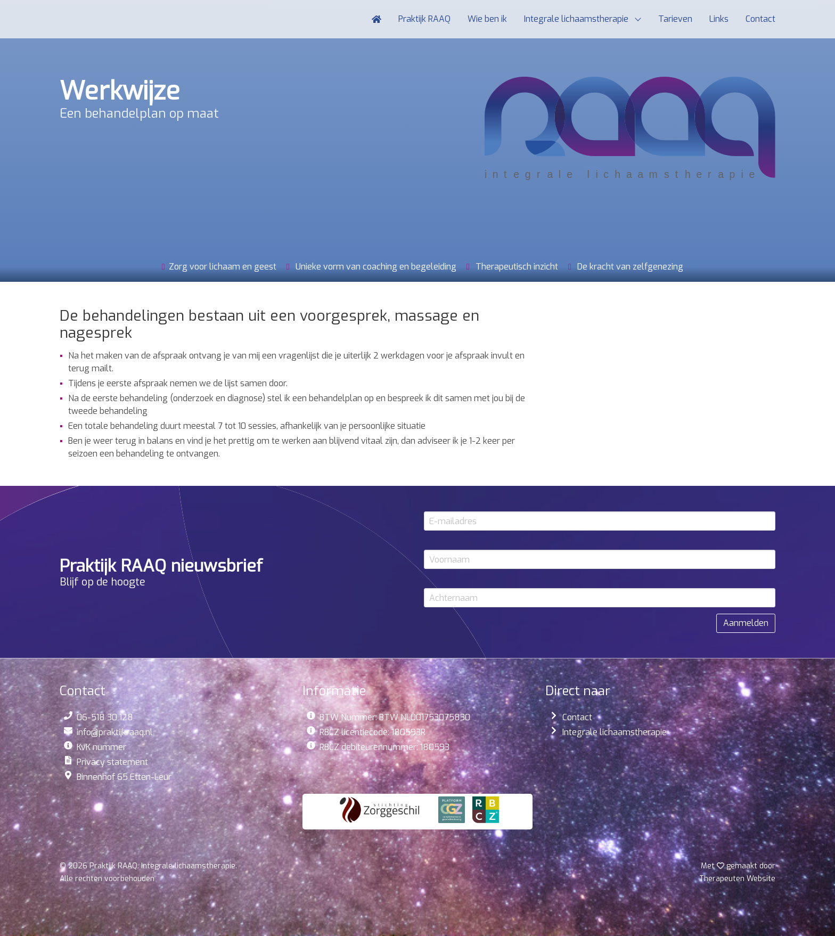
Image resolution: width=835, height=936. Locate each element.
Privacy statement (112, 762)
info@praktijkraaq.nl (115, 732)
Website (737, 879)
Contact (577, 717)
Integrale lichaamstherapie (614, 732)
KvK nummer (101, 747)
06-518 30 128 (105, 717)
